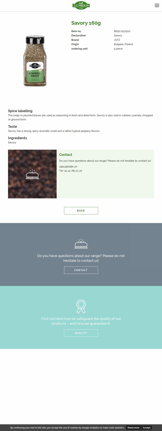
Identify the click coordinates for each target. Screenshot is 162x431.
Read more (133, 427)
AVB (139, 414)
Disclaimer (125, 414)
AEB (149, 414)
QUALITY (81, 333)
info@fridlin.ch (93, 394)
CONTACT (81, 270)
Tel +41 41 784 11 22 (70, 170)
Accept (146, 427)
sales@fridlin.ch (68, 166)
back (81, 210)
